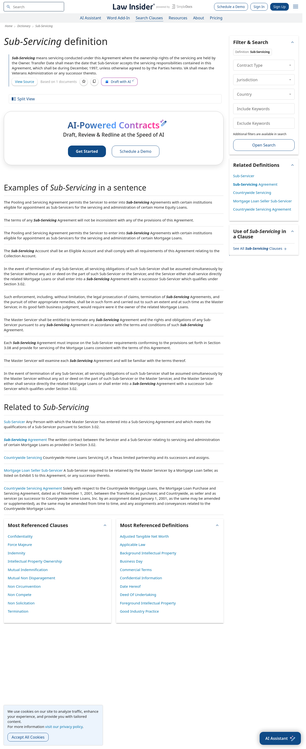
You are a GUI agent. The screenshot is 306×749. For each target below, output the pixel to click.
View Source (24, 81)
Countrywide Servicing (23, 457)
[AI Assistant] (280, 738)
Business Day (131, 561)
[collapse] (290, 65)
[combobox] (34, 6)
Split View (23, 99)
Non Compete (19, 594)
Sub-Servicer (14, 421)
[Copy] (94, 82)
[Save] (84, 82)
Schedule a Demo (231, 6)
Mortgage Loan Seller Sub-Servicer (33, 470)
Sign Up (279, 6)
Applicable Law (132, 544)
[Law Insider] (151, 6)
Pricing (216, 18)
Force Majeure (20, 544)
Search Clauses (149, 18)
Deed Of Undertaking (138, 594)
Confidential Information (141, 577)
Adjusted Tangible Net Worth (144, 536)
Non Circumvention (24, 586)
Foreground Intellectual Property (148, 603)
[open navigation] (295, 6)
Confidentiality (20, 536)
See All (260, 248)
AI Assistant (90, 18)
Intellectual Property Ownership (35, 561)
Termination (18, 611)
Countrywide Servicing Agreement (33, 488)
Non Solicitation (21, 603)
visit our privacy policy (64, 726)
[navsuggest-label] (34, 6)
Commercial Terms (136, 569)
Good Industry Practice (139, 611)
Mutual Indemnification (28, 569)
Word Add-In (118, 18)
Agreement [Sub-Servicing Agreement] (25, 439)
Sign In (259, 6)
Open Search (264, 145)
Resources (178, 18)
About (198, 18)
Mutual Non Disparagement (31, 577)
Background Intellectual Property (148, 553)
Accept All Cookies (28, 737)
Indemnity (16, 553)
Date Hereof (130, 586)
